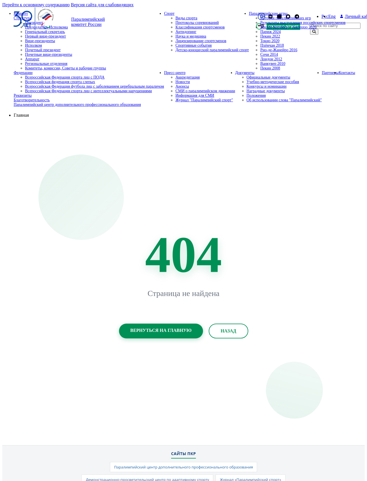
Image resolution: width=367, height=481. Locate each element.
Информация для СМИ (194, 95)
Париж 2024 (270, 32)
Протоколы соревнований (197, 22)
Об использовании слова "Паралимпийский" (284, 100)
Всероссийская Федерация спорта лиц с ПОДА (64, 77)
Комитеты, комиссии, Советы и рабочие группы (65, 68)
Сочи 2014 (269, 54)
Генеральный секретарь (45, 32)
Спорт (169, 13)
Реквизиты (23, 95)
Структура (22, 18)
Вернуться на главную (161, 330)
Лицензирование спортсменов (200, 41)
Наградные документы (266, 91)
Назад (228, 330)
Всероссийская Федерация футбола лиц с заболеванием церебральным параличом (94, 86)
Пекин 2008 (270, 68)
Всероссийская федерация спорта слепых (60, 82)
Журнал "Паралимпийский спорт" (204, 100)
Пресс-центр (174, 73)
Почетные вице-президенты (48, 54)
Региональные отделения (46, 63)
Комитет (21, 13)
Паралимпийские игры (268, 13)
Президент (34, 22)
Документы (245, 73)
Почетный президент (43, 50)
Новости (182, 82)
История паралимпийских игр (285, 18)
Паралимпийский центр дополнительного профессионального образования (77, 104)
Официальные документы (268, 77)
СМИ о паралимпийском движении (205, 91)
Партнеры (330, 73)
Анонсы (182, 86)
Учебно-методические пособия (273, 82)
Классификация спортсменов (200, 27)
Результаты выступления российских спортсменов (302, 22)
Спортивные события (193, 45)
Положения (256, 95)
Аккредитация (187, 77)
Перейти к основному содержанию (36, 4)
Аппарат (32, 59)
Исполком (33, 45)
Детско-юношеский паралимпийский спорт (212, 50)
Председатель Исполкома (46, 27)
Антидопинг (185, 32)
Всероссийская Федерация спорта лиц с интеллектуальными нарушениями (88, 91)
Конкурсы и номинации (267, 86)
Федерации (23, 73)
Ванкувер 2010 (272, 63)
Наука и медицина (190, 36)
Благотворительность (32, 100)
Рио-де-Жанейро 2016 (278, 50)
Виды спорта (186, 18)
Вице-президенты (40, 41)
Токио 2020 (269, 41)
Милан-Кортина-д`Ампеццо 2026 (288, 27)
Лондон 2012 (271, 59)
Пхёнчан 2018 (272, 45)
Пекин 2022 (270, 36)
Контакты (347, 73)
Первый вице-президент (45, 36)
